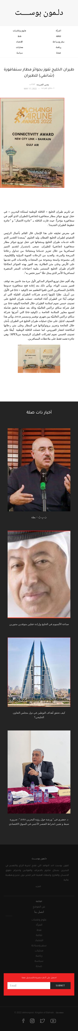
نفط (19, 36)
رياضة (58, 47)
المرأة (58, 30)
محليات (19, 47)
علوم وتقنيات (19, 30)
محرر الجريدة (43, 84)
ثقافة (58, 36)
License (60, 1012)
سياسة (19, 52)
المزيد (38, 887)
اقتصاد (19, 41)
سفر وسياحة (58, 41)
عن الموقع (39, 907)
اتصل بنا (39, 912)
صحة (58, 52)
